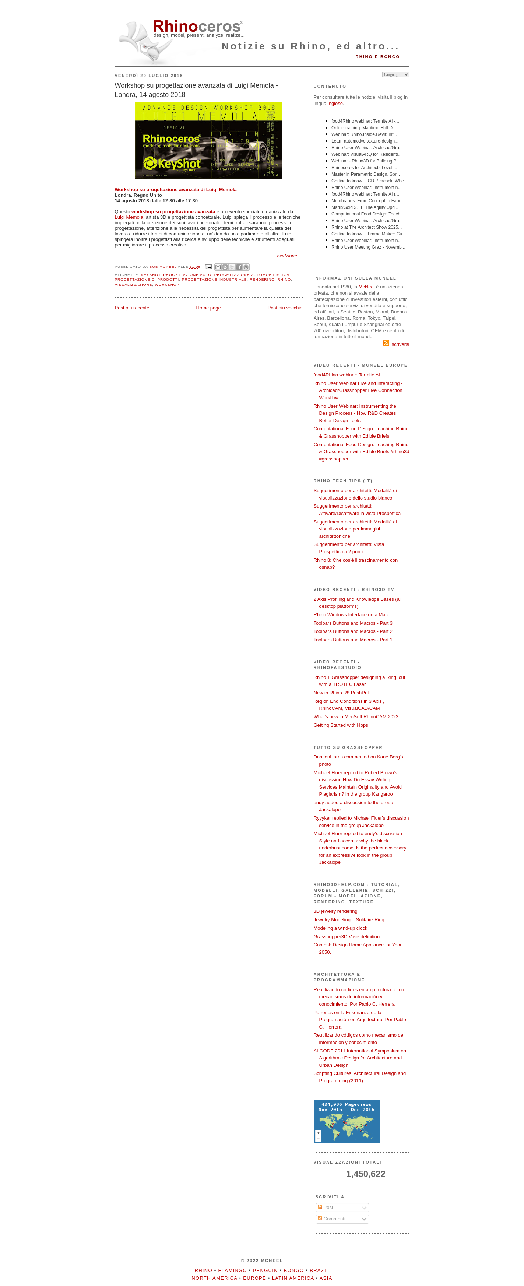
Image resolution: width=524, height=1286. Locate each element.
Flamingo (232, 1270)
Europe (254, 1278)
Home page (208, 308)
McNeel (367, 287)
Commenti (331, 1219)
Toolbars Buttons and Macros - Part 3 (353, 623)
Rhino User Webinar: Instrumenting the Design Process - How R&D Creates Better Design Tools (355, 413)
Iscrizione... (289, 256)
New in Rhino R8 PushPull (342, 692)
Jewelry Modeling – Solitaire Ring (349, 919)
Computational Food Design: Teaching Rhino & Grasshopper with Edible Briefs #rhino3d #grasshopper (361, 452)
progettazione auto (187, 275)
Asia (326, 1278)
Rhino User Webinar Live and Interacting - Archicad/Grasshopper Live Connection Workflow (358, 390)
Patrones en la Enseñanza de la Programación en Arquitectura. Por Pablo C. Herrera (360, 1020)
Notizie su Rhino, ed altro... (311, 46)
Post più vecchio (285, 308)
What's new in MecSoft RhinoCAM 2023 (356, 716)
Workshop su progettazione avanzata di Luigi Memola (176, 189)
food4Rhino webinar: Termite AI (347, 375)
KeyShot (151, 275)
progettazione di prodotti (147, 279)
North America (214, 1278)
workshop (167, 285)
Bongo (294, 1270)
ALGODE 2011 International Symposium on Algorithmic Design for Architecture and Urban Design (360, 1058)
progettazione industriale (214, 279)
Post (325, 1207)
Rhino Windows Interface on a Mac (351, 614)
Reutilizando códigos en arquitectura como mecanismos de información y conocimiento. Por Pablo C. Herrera (359, 997)
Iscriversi (396, 344)
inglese (335, 103)
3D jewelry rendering (336, 911)
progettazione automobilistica (251, 275)
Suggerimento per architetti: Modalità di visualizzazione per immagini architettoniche (355, 529)
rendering (262, 279)
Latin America (293, 1278)
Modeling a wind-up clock (340, 928)
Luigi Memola (129, 217)
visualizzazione (133, 285)
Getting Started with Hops (341, 725)
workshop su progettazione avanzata (173, 211)
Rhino (284, 279)
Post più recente (132, 308)
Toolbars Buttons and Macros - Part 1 (353, 639)
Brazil (319, 1270)
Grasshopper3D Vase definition (347, 936)
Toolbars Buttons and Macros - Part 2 (353, 631)
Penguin (265, 1270)
